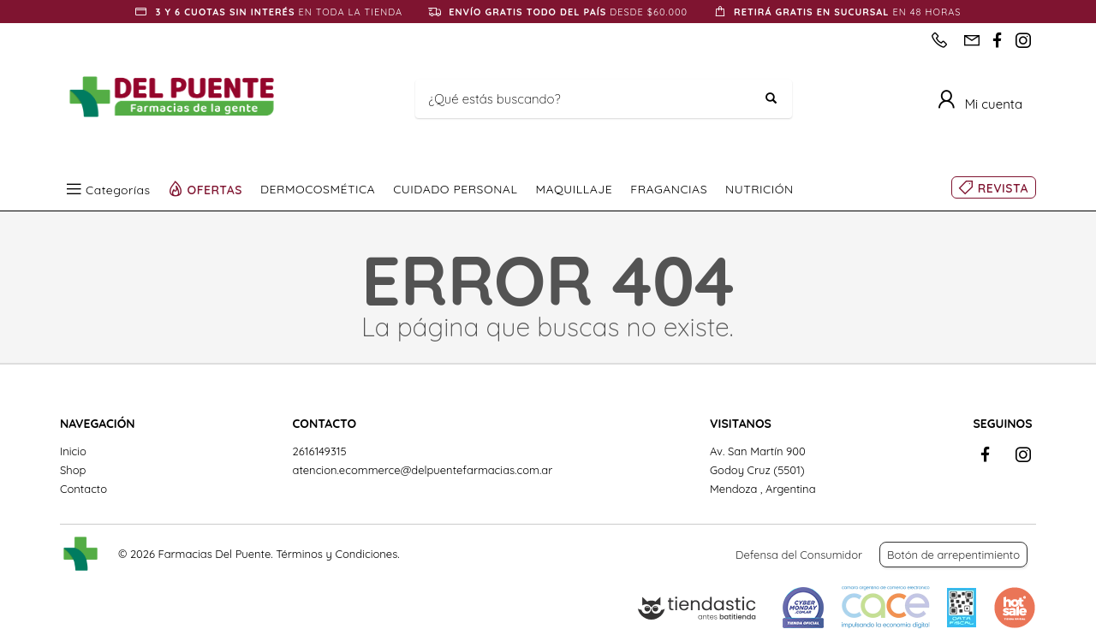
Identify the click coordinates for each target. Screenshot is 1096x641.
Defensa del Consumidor (799, 554)
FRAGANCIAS (668, 189)
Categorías (118, 189)
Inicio (73, 451)
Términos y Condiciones (336, 554)
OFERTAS (215, 189)
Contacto (83, 489)
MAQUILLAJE (573, 189)
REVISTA (1003, 188)
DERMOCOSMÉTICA (317, 189)
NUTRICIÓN (759, 189)
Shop (73, 470)
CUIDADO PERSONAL (455, 189)
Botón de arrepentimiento (953, 554)
